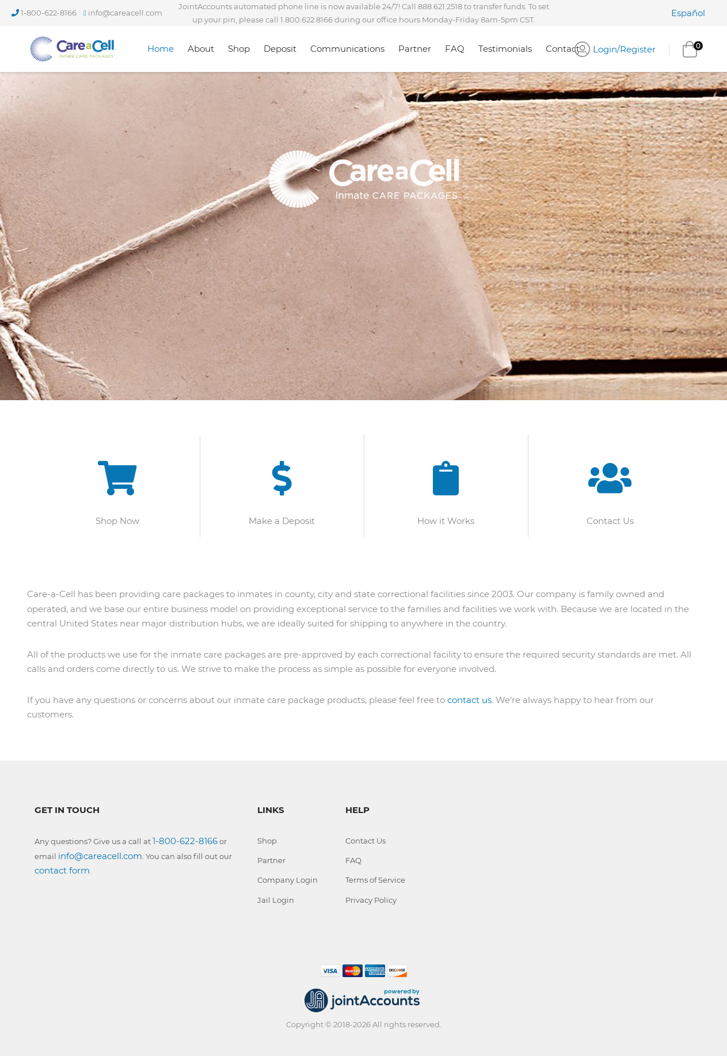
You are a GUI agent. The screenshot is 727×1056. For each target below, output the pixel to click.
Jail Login (275, 900)
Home (160, 48)
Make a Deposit (282, 520)
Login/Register (624, 49)
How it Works (445, 520)
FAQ (455, 48)
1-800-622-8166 (49, 12)
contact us (469, 699)
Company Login (287, 879)
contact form (62, 870)
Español (688, 12)
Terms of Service (375, 879)
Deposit (280, 48)
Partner (414, 48)
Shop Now (117, 520)
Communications (347, 48)
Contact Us (610, 520)
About (201, 48)
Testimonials (505, 48)
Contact (563, 48)
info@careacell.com (125, 12)
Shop (239, 48)
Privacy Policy (371, 900)
